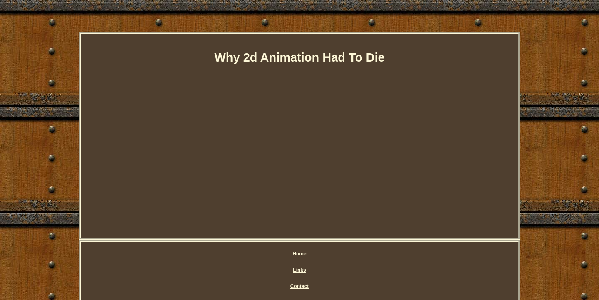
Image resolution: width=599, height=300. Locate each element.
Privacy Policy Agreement (308, 254)
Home (205, 254)
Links (229, 254)
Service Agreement (372, 254)
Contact (257, 254)
